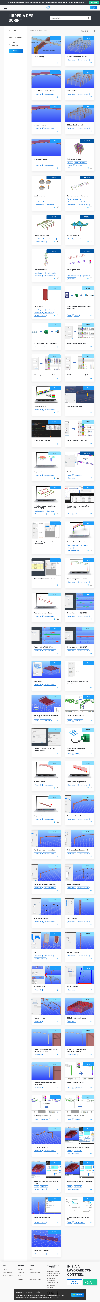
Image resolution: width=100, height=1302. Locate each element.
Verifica (5, 1269)
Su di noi (20, 1276)
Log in (93, 8)
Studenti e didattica (8, 1276)
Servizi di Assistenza (34, 1272)
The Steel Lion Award (35, 1279)
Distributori (21, 1272)
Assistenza (32, 1276)
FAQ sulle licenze (7, 1272)
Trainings (20, 1279)
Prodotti (32, 1265)
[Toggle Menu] (5, 8)
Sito (4, 1265)
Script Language (16, 37)
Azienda (21, 1265)
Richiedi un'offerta (74, 1282)
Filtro (14, 31)
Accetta (79, 1294)
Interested (94, 2)
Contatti (20, 1269)
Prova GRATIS (88, 1282)
